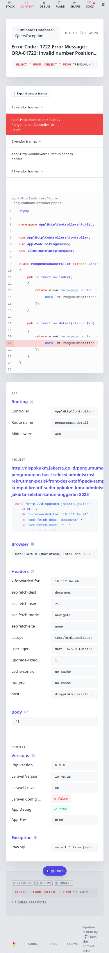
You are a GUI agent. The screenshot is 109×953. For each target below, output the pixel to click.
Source (33, 944)
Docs (53, 944)
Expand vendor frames (30, 93)
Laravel (73, 944)
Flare (90, 936)
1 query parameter (29, 902)
